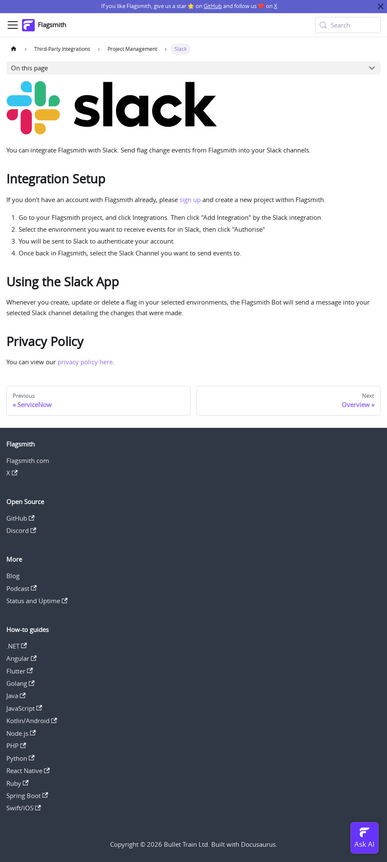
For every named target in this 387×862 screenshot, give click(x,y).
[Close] (380, 6)
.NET (16, 646)
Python (20, 758)
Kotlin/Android (31, 721)
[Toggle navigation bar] (12, 25)
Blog (12, 576)
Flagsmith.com (27, 461)
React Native (28, 771)
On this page (29, 68)
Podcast (21, 589)
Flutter (19, 671)
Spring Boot (27, 796)
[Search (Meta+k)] (348, 25)
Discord (21, 531)
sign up (190, 200)
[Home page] (13, 49)
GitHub (213, 6)
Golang (20, 683)
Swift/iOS (23, 808)
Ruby (17, 783)
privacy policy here (85, 362)
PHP (16, 746)
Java (16, 696)
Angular (21, 658)
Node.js (21, 733)
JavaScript (24, 708)
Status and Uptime (37, 601)
